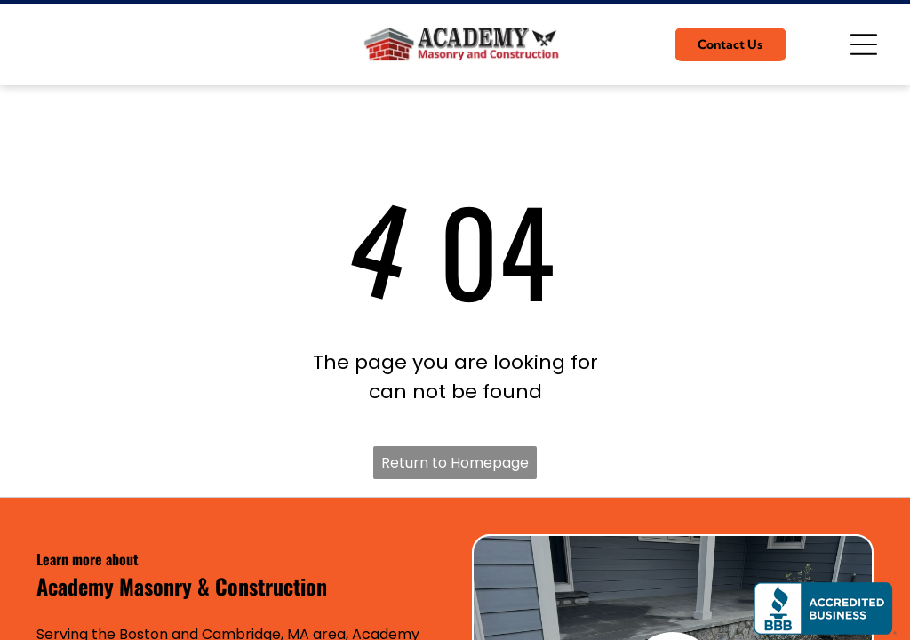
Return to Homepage (455, 462)
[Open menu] (863, 44)
